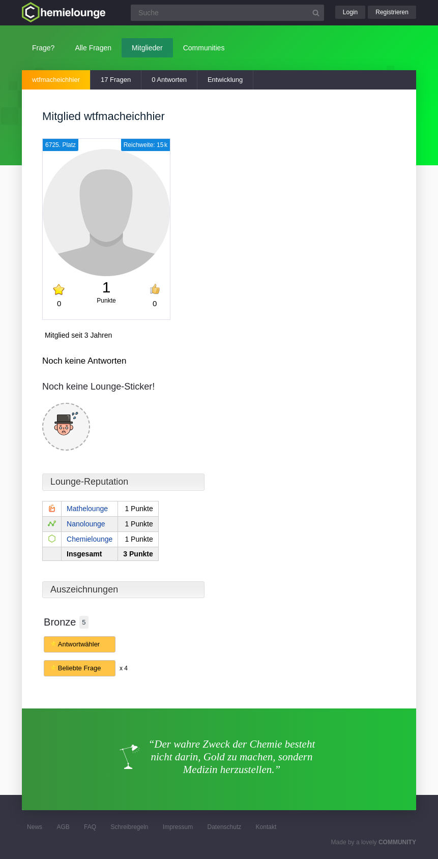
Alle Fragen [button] (93, 48)
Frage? (43, 48)
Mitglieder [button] (147, 48)
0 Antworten (169, 79)
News (34, 827)
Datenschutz (225, 827)
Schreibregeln (129, 827)
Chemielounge (89, 539)
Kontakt (266, 827)
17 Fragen (116, 79)
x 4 (124, 668)
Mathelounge (87, 509)
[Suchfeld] (227, 13)
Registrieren (391, 12)
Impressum (178, 827)
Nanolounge (86, 524)
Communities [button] (204, 48)
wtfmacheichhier (56, 79)
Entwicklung (225, 79)
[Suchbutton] (316, 13)
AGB (62, 827)
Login (350, 12)
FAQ (90, 827)
